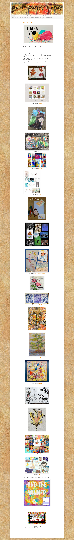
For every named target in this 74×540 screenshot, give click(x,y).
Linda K (40, 304)
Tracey (40, 151)
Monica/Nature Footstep (40, 247)
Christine (40, 103)
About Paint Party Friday (19, 15)
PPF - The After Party (29, 22)
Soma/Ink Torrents (40, 80)
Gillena (40, 220)
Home (13, 15)
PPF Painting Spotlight (47, 17)
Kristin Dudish (40, 453)
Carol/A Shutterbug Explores (40, 273)
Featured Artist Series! (44, 15)
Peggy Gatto (40, 383)
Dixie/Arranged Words (40, 357)
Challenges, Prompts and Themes (32, 15)
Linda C (40, 404)
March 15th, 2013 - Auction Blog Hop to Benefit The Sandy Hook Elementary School (27, 17)
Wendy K (40, 194)
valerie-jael (40, 168)
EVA (40, 474)
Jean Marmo (40, 432)
